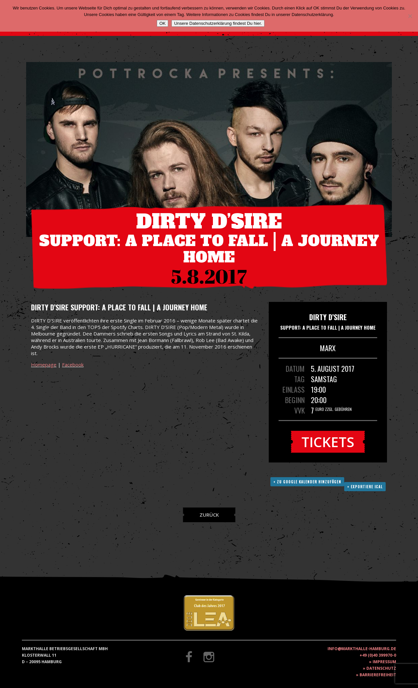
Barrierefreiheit (378, 675)
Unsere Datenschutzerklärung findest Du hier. (218, 23)
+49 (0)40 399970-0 (378, 655)
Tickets (327, 441)
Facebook (73, 364)
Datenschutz (381, 668)
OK (162, 23)
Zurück (209, 514)
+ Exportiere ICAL (365, 486)
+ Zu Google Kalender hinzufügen (307, 481)
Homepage (43, 364)
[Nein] (410, 16)
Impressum (384, 662)
